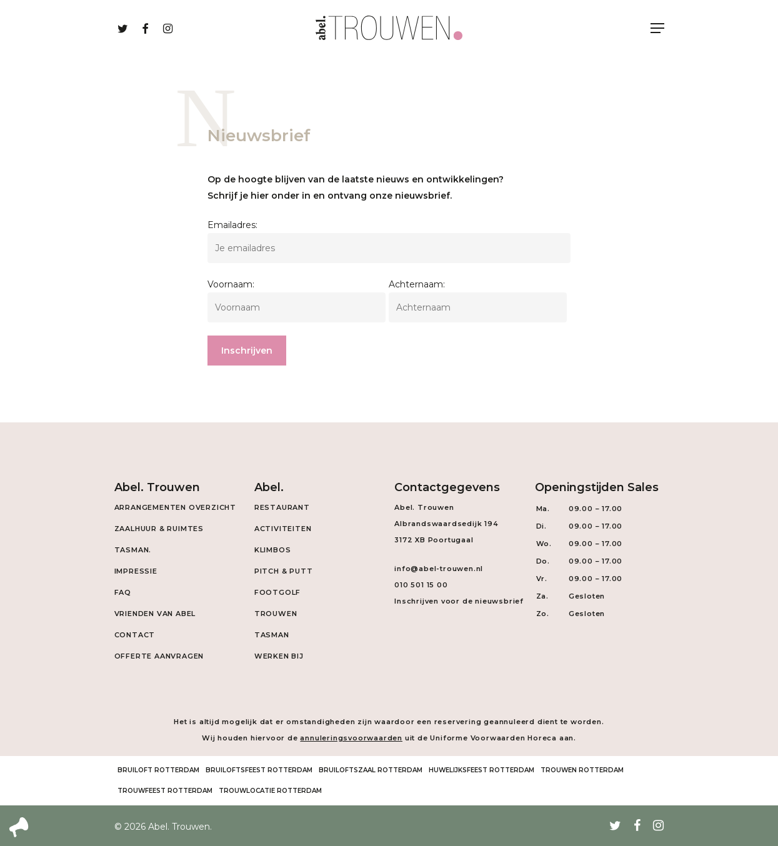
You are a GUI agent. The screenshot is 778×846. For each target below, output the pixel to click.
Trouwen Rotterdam (582, 770)
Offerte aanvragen (159, 656)
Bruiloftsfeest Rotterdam (259, 770)
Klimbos (272, 549)
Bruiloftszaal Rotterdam (370, 770)
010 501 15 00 (420, 584)
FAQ (122, 592)
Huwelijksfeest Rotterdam (481, 770)
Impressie (135, 571)
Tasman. (133, 549)
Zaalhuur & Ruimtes (159, 528)
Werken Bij (279, 656)
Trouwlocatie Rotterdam (270, 791)
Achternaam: (417, 284)
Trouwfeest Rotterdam (164, 791)
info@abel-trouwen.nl (438, 568)
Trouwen (275, 613)
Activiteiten (283, 528)
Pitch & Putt (283, 571)
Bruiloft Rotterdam (158, 770)
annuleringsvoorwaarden (351, 738)
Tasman (271, 634)
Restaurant (282, 507)
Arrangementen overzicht (175, 507)
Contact (135, 634)
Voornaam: (230, 284)
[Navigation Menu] (657, 28)
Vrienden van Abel (155, 613)
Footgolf (277, 592)
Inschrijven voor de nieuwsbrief (459, 601)
